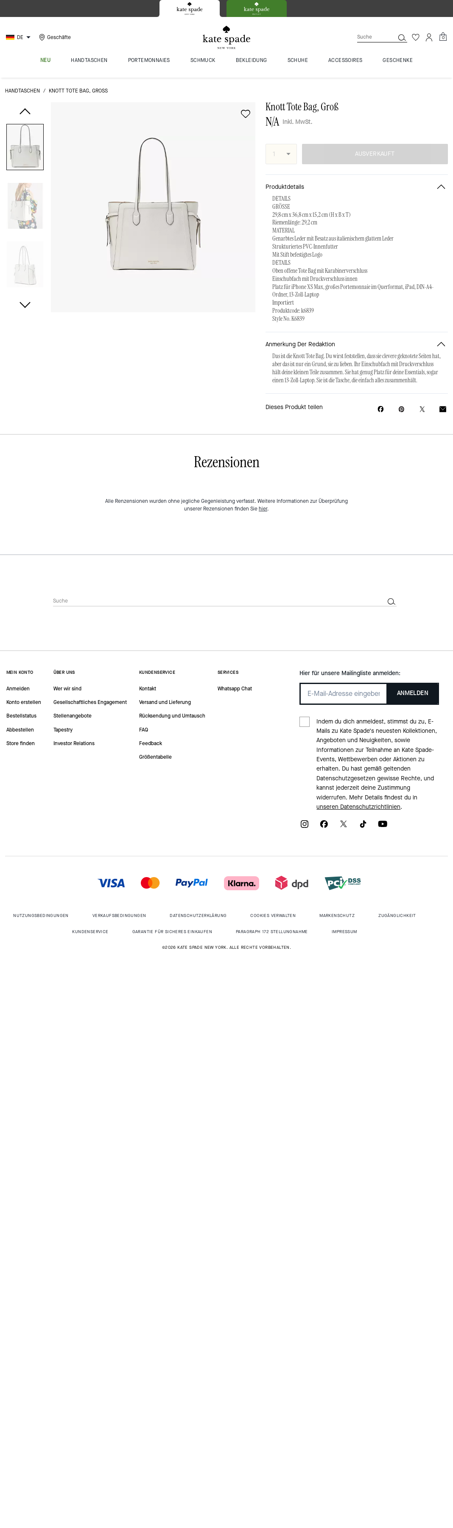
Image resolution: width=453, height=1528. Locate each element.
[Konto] (429, 37)
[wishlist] (245, 113)
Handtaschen (22, 90)
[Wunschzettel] (416, 37)
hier (263, 508)
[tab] (189, 8)
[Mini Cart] (443, 37)
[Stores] (54, 37)
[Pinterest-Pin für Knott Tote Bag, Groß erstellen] (401, 409)
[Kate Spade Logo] (226, 37)
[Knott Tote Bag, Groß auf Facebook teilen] (380, 409)
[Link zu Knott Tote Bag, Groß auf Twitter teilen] (422, 409)
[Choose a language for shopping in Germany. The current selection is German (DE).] (19, 37)
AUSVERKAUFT (374, 154)
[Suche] (369, 37)
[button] (25, 149)
